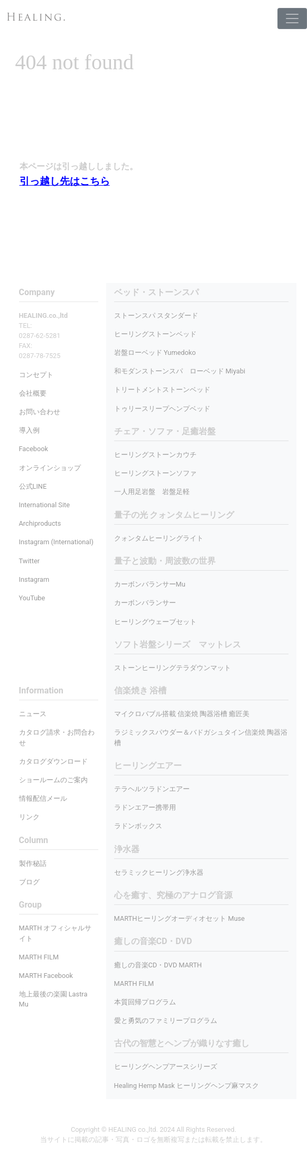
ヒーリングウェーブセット (155, 622)
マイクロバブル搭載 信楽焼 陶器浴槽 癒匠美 (182, 714)
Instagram (34, 579)
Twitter (29, 561)
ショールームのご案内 (53, 780)
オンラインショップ (50, 468)
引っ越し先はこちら (65, 181)
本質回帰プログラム (145, 1002)
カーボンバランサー (145, 603)
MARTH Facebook (46, 976)
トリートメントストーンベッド (162, 390)
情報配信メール (43, 798)
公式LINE (33, 486)
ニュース (32, 714)
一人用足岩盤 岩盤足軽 (152, 492)
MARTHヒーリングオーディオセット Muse (179, 918)
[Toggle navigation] (292, 18)
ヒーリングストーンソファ (155, 473)
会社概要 (32, 393)
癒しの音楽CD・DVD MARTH (158, 965)
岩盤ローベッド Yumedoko (155, 352)
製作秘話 (32, 863)
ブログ (29, 882)
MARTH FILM (134, 983)
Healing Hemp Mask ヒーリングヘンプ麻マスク (186, 1086)
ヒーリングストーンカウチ (155, 455)
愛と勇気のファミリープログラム (165, 1020)
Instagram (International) (56, 542)
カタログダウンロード (53, 761)
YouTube (32, 598)
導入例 (29, 430)
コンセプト (36, 375)
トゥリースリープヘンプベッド (162, 409)
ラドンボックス (138, 826)
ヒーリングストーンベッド (155, 334)
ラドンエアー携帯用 (145, 807)
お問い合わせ (39, 412)
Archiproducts (40, 523)
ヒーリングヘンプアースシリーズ (165, 1066)
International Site (44, 505)
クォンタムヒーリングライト (158, 538)
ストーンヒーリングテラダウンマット (172, 668)
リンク (29, 817)
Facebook (34, 449)
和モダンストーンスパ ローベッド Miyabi (180, 371)
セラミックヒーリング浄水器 (158, 872)
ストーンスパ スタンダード (156, 315)
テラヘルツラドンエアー (152, 789)
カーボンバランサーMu (149, 584)
